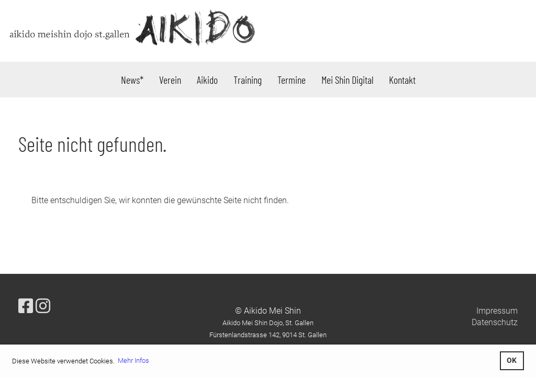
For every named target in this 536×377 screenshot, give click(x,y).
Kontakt (402, 79)
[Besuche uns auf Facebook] (25, 306)
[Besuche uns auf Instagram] (43, 306)
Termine (291, 79)
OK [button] (512, 360)
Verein (170, 79)
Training (247, 79)
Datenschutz (495, 322)
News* (132, 79)
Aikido (207, 79)
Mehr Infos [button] (133, 360)
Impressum (497, 311)
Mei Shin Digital (347, 79)
